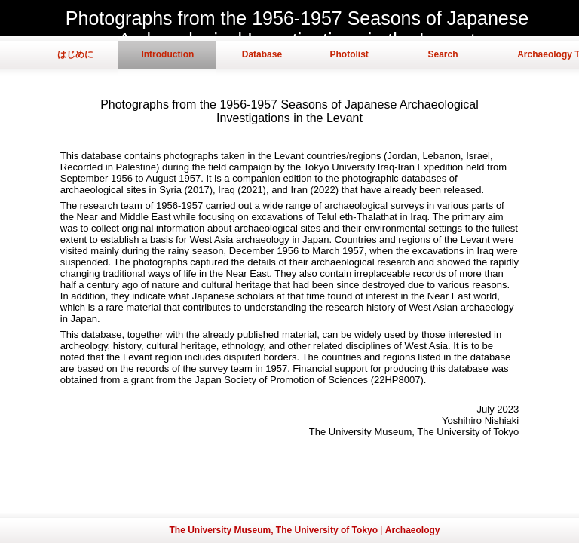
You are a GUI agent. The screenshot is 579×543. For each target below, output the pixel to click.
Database (262, 54)
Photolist (348, 54)
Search (442, 54)
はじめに (75, 54)
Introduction (167, 54)
